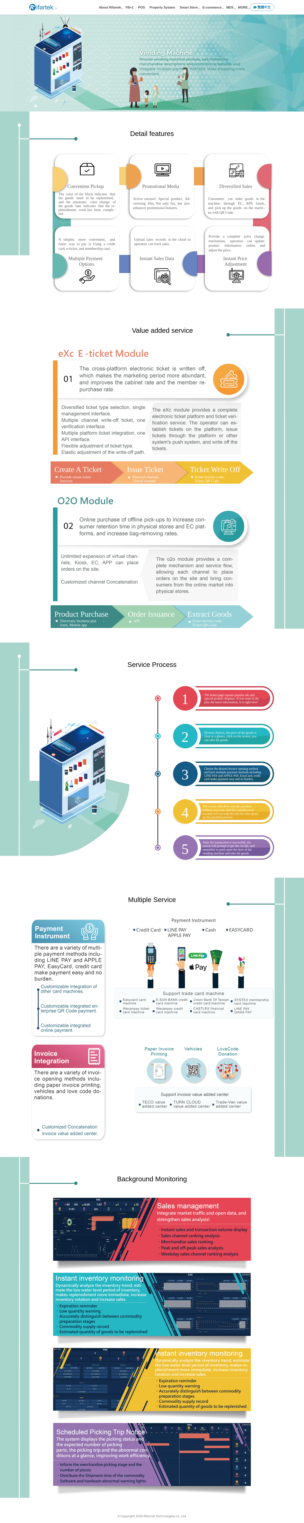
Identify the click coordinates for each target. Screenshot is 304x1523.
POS (141, 7)
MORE (243, 7)
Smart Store (189, 7)
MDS (229, 7)
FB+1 (130, 7)
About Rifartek (110, 7)
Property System (162, 7)
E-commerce (212, 7)
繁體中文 (262, 7)
